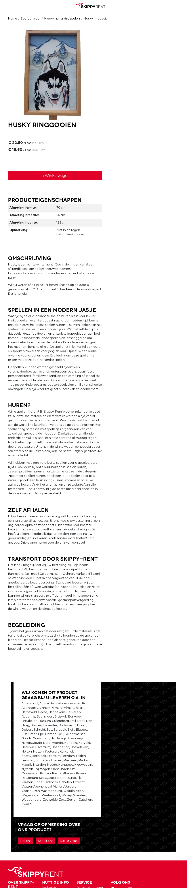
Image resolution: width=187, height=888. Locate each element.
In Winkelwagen (137, 82)
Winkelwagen (128, 811)
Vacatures (59, 820)
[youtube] (162, 809)
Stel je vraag (126, 723)
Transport (92, 820)
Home (12, 18)
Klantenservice (128, 820)
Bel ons (122, 713)
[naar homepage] (92, 5)
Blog (88, 811)
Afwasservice (94, 815)
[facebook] (153, 809)
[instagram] (171, 809)
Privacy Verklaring (131, 807)
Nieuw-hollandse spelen (62, 18)
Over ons (58, 811)
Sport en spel (30, 18)
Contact (123, 815)
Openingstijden (63, 815)
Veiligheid (92, 807)
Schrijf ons (142, 713)
